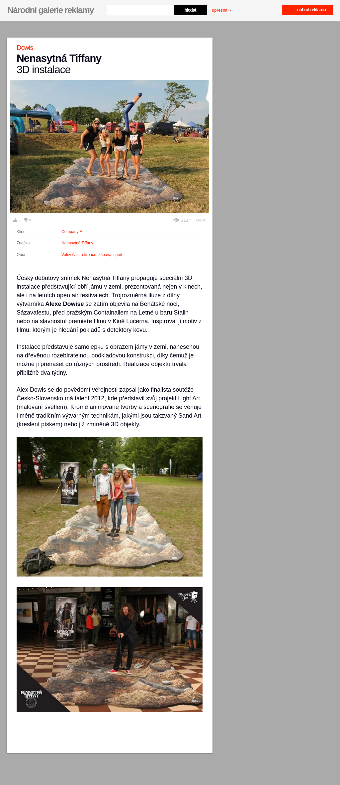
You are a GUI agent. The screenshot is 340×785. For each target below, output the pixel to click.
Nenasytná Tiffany (77, 243)
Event (201, 220)
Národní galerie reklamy (50, 10)
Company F (71, 231)
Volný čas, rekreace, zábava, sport (91, 254)
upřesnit (222, 10)
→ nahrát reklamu (307, 9)
